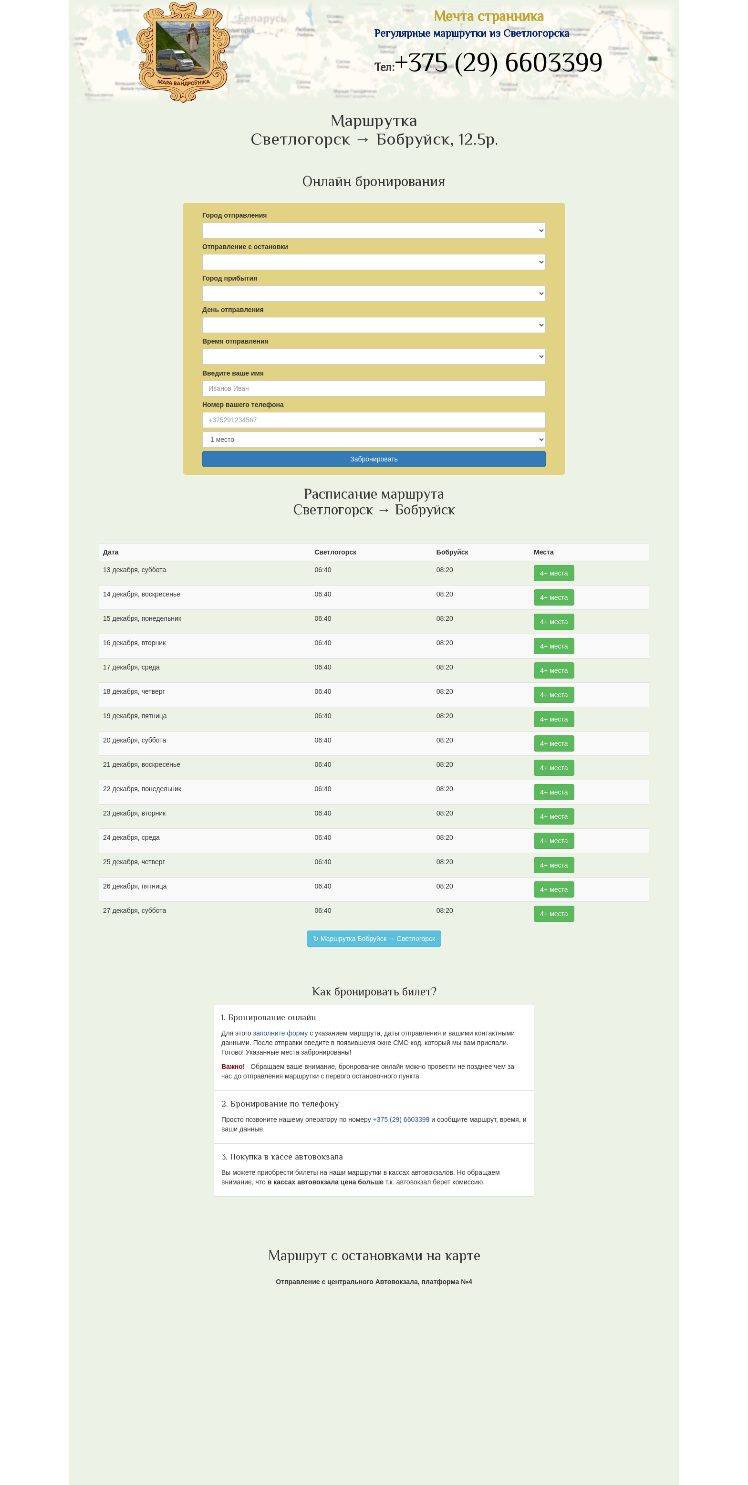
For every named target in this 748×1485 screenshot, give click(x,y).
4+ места (554, 573)
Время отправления (235, 341)
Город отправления (234, 215)
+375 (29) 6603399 (499, 64)
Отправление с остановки (245, 247)
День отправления (233, 310)
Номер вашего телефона (243, 404)
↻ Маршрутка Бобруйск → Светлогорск (374, 938)
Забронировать (373, 459)
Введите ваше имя (233, 373)
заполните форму (280, 1033)
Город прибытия (229, 278)
